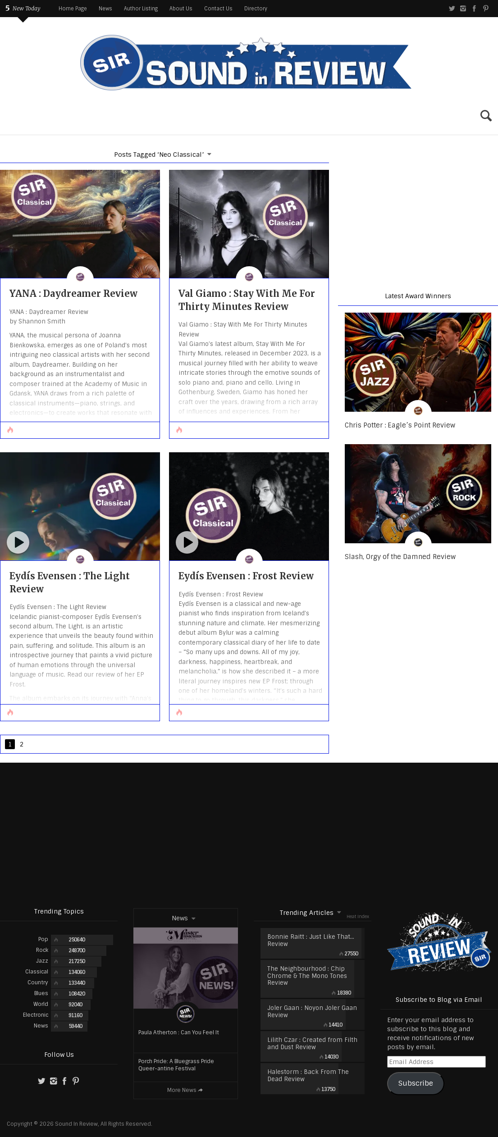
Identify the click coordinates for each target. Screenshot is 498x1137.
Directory (255, 8)
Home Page (73, 8)
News (105, 8)
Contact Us (218, 8)
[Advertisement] (249, 835)
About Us (180, 8)
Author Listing (141, 8)
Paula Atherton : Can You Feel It (178, 1032)
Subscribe (415, 1083)
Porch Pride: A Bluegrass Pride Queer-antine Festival (176, 1065)
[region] (418, 212)
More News (185, 1090)
